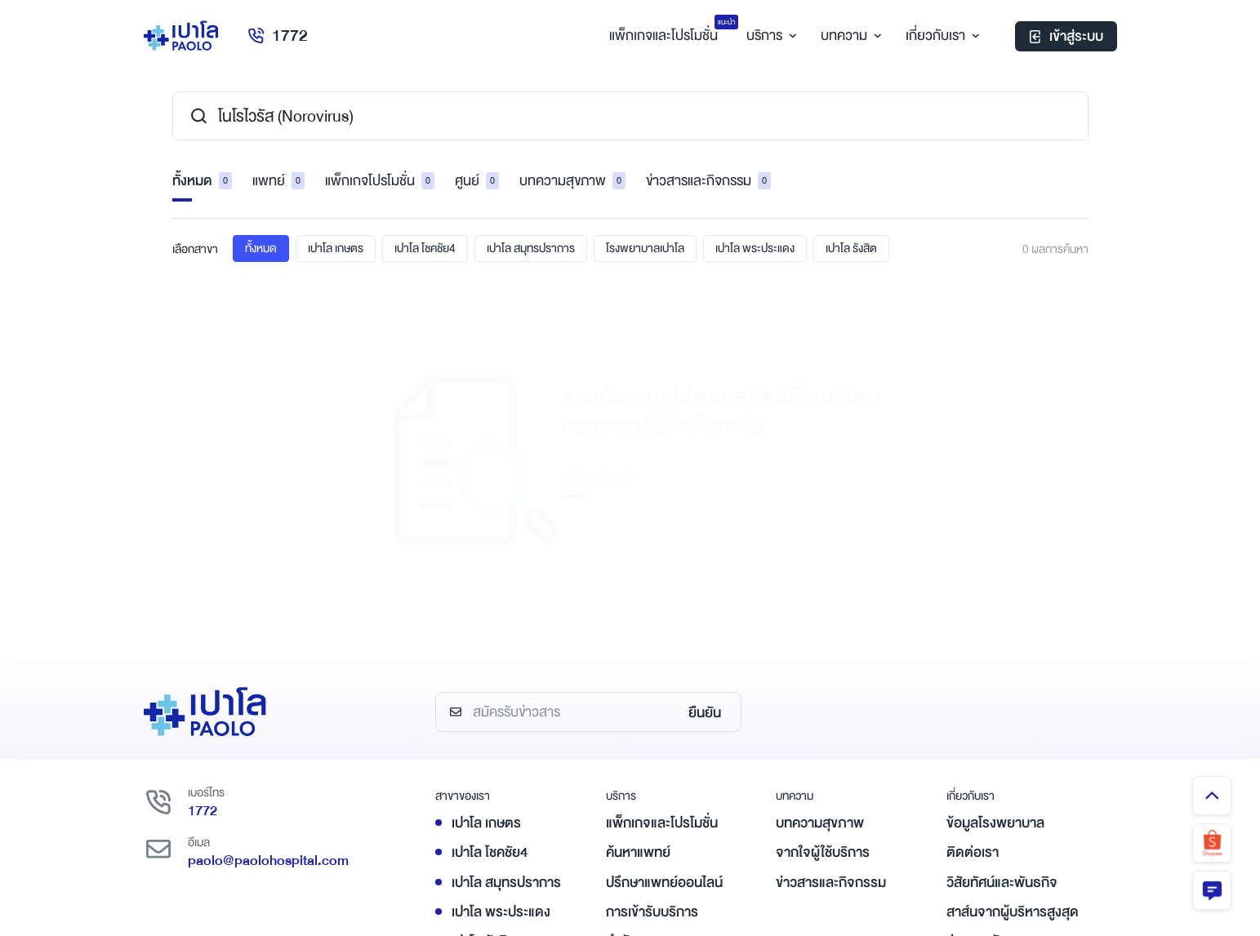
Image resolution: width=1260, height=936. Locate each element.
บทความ (849, 35)
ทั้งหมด (202, 181)
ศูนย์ (477, 181)
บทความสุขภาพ (572, 181)
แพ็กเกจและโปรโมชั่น (662, 615)
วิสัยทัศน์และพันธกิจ (1001, 674)
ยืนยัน (704, 505)
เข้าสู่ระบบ (1065, 36)
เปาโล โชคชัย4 (425, 248)
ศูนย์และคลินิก (644, 762)
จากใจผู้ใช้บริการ (823, 645)
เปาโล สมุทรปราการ (531, 248)
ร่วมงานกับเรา (985, 733)
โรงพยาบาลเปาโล (645, 248)
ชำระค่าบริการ (645, 793)
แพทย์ (278, 181)
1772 (277, 35)
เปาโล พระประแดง (755, 248)
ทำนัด (622, 733)
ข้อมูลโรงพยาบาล (995, 615)
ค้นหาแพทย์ (638, 645)
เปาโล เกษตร (335, 248)
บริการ (769, 35)
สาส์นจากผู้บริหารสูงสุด (1012, 704)
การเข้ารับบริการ (652, 704)
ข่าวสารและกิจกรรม (708, 181)
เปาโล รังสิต (851, 248)
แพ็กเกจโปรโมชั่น (379, 181)
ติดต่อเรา (972, 645)
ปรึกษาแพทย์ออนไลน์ (664, 674)
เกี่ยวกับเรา (940, 35)
